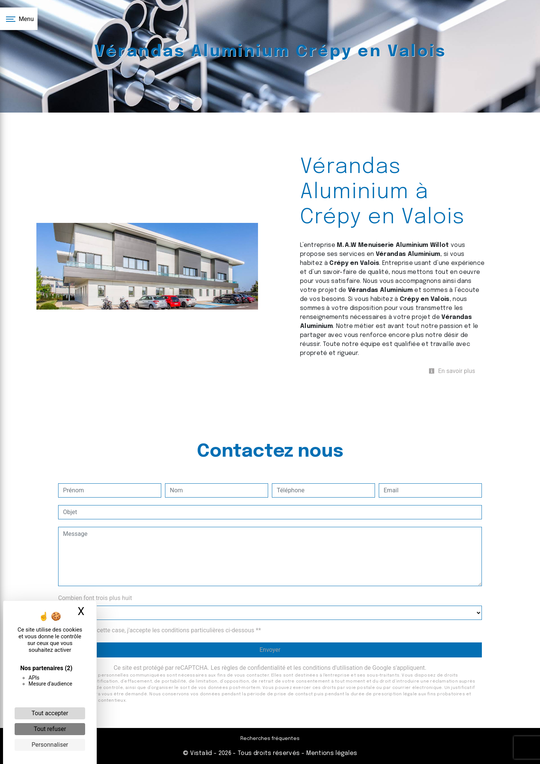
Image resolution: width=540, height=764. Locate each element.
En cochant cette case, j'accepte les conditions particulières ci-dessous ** (163, 630)
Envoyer (270, 649)
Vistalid (201, 753)
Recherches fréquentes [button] (270, 738)
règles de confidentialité (253, 667)
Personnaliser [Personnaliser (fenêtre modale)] (50, 744)
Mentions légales (330, 753)
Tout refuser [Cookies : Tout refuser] (50, 728)
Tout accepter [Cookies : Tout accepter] (50, 713)
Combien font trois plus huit (95, 598)
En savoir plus (452, 370)
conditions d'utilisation (333, 667)
